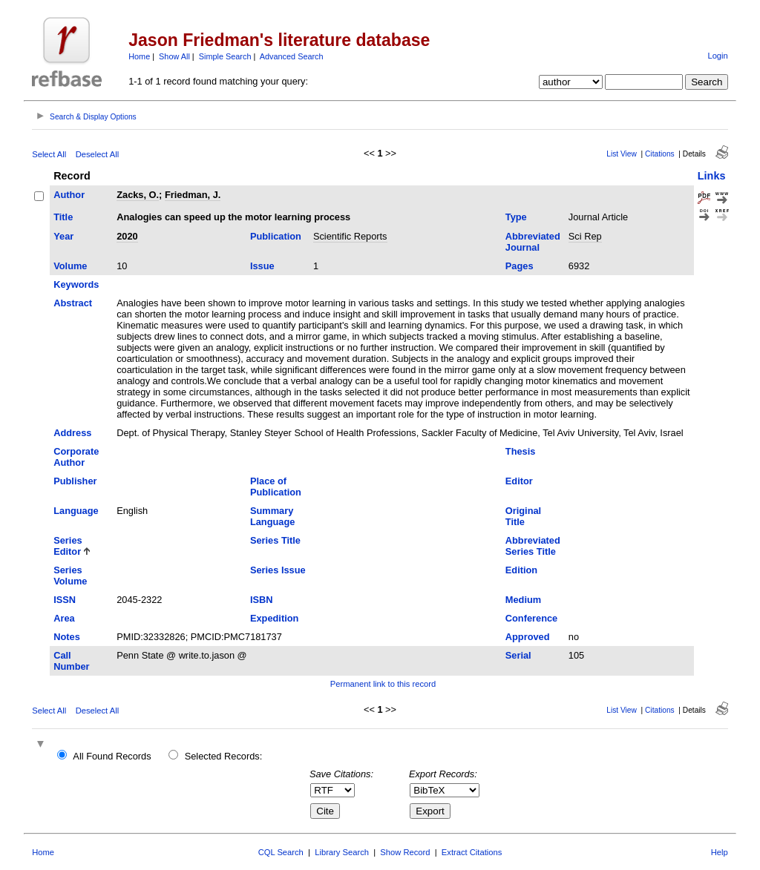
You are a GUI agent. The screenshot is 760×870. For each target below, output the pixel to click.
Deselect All (97, 154)
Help (719, 852)
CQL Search (281, 852)
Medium (523, 599)
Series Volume (70, 575)
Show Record (405, 852)
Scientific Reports (350, 236)
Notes (66, 636)
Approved (527, 636)
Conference (531, 618)
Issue (262, 265)
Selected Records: (224, 756)
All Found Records (112, 756)
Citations (660, 154)
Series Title (275, 540)
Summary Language (272, 516)
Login (717, 55)
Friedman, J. (192, 194)
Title (63, 217)
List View (621, 154)
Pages (519, 265)
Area (63, 618)
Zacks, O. (138, 194)
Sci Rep (585, 236)
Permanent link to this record (383, 683)
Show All (174, 56)
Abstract (72, 303)
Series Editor (67, 546)
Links (712, 176)
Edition (521, 570)
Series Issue (278, 570)
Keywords (76, 284)
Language (75, 510)
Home (139, 56)
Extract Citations (472, 852)
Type (516, 217)
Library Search (342, 852)
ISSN (64, 599)
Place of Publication (275, 486)
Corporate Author (76, 457)
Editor (519, 481)
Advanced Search (292, 56)
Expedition (274, 618)
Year (63, 236)
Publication (275, 236)
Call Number (71, 661)
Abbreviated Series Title (532, 546)
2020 (127, 236)
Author (69, 194)
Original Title (523, 516)
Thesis (520, 451)
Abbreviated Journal (532, 242)
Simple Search (225, 56)
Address (72, 432)
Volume (70, 265)
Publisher (74, 481)
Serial (518, 655)
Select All (49, 154)
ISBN (261, 599)
